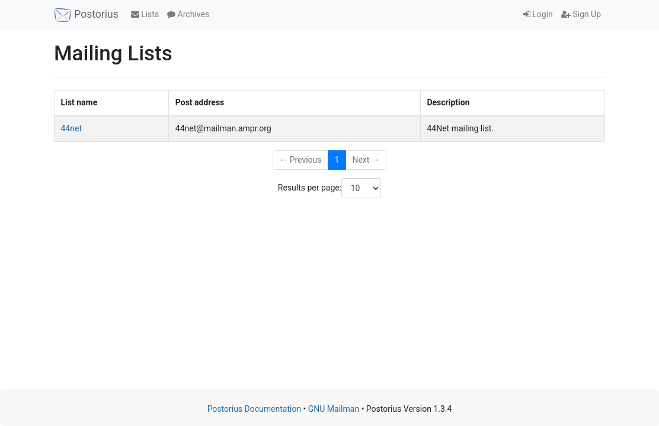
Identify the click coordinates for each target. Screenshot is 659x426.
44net (71, 128)
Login (538, 14)
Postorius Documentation (254, 409)
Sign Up (581, 14)
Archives (188, 14)
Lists (145, 14)
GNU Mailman (333, 409)
